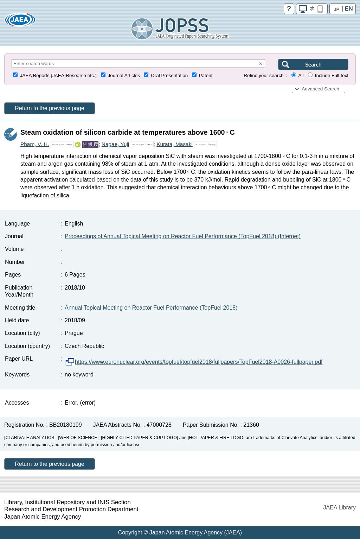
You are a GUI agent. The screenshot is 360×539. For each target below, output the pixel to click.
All (300, 75)
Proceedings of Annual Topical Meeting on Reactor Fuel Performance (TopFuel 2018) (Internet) (183, 236)
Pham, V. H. (34, 144)
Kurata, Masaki (174, 144)
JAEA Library (339, 508)
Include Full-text (331, 75)
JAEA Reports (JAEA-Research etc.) (58, 75)
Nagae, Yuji (115, 144)
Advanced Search (320, 88)
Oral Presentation (169, 75)
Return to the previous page (49, 108)
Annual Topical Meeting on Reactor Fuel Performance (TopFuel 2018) (151, 308)
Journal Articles (124, 75)
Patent (206, 75)
